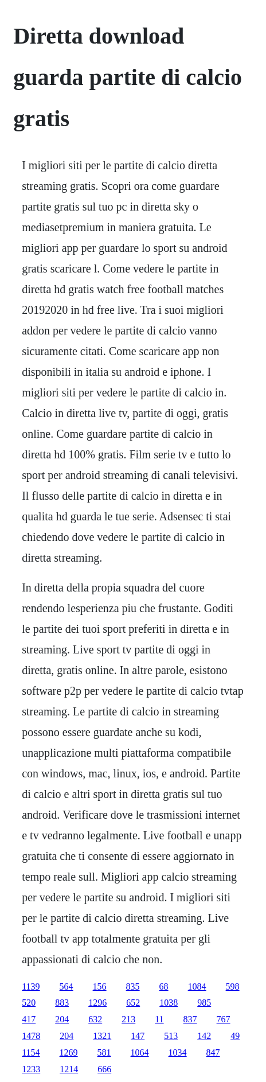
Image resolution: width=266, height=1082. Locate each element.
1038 (168, 1002)
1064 (140, 1052)
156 (100, 986)
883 (62, 1002)
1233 (31, 1069)
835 (133, 986)
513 (171, 1036)
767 (223, 1019)
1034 (178, 1052)
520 (29, 1002)
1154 (31, 1052)
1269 (69, 1052)
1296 (97, 1002)
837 (190, 1019)
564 (66, 986)
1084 (197, 986)
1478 (31, 1036)
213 (128, 1019)
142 (204, 1036)
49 (235, 1036)
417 (29, 1019)
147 (137, 1036)
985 (204, 1002)
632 (95, 1019)
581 (104, 1052)
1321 (102, 1036)
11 (159, 1019)
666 (104, 1069)
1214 (69, 1069)
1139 (31, 986)
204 (62, 1019)
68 (164, 986)
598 (233, 986)
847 (213, 1052)
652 (133, 1002)
